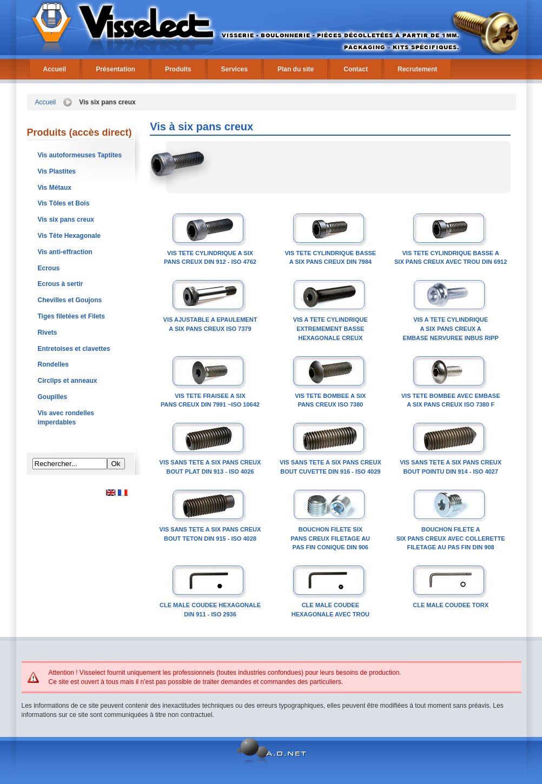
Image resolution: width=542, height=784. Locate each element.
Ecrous (49, 268)
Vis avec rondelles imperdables (66, 417)
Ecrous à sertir (60, 284)
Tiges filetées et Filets (71, 316)
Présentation (115, 69)
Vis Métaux (54, 187)
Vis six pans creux (66, 219)
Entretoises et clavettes (74, 349)
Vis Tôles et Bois (64, 203)
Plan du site (295, 69)
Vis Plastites (57, 171)
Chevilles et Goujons (70, 300)
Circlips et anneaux (67, 380)
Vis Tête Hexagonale (69, 236)
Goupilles (53, 397)
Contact (355, 69)
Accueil (55, 69)
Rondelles (53, 364)
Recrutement (417, 69)
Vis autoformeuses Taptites (80, 155)
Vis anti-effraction (65, 252)
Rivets (47, 332)
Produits (178, 69)
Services (234, 69)
